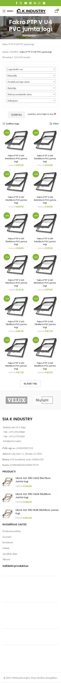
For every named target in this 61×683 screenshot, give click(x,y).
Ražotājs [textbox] (11, 88)
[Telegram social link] (44, 3)
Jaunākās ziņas (9, 553)
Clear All (16, 114)
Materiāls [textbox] (12, 75)
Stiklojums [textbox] (12, 100)
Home (5, 51)
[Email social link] (25, 3)
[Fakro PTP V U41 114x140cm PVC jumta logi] (16, 140)
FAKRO (14, 51)
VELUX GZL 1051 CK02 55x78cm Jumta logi (33, 480)
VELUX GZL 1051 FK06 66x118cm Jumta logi (36, 512)
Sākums (6, 559)
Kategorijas (29, 35)
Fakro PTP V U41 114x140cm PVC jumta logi (16, 158)
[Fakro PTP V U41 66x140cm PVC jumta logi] (45, 265)
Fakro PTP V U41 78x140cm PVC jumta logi (16, 283)
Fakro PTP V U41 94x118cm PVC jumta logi (45, 241)
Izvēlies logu (12, 123)
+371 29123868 (16, 431)
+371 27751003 (16, 436)
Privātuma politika (11, 531)
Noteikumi (7, 542)
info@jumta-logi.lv (12, 441)
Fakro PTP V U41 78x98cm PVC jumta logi (45, 324)
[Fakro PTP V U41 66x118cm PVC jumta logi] (16, 348)
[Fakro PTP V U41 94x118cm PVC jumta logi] (45, 223)
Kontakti (6, 536)
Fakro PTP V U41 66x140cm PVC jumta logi (45, 283)
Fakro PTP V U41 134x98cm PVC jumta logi (45, 158)
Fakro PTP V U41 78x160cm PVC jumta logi (16, 241)
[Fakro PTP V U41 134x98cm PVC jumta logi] (45, 140)
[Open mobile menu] (8, 11)
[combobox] (31, 69)
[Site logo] (31, 10)
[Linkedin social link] (35, 3)
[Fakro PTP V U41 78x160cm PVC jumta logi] (16, 223)
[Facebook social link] (17, 3)
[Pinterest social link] (30, 3)
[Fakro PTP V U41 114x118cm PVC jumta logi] (16, 182)
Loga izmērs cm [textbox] (15, 69)
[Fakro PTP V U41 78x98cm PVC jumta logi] (45, 306)
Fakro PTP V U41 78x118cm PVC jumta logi (16, 324)
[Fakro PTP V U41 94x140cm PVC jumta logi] (45, 182)
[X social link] (21, 3)
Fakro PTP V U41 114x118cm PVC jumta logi (16, 200)
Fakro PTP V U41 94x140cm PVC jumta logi (45, 200)
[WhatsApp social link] (39, 3)
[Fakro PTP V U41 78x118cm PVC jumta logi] (16, 306)
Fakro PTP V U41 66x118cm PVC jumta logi (16, 366)
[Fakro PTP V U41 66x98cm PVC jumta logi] (45, 348)
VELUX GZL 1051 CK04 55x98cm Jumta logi (33, 496)
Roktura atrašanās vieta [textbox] (19, 94)
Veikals (6, 548)
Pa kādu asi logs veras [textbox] (18, 81)
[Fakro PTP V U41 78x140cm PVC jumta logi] (16, 265)
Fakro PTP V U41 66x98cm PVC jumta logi (45, 366)
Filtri (56, 123)
